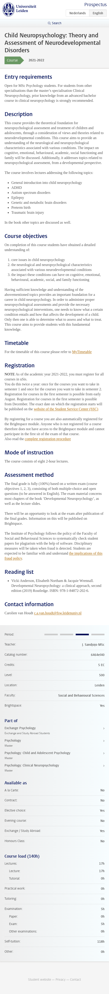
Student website (39, 979)
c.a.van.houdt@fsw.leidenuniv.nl (58, 613)
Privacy (60, 979)
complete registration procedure (48, 439)
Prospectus (95, 5)
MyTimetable (82, 352)
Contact (75, 979)
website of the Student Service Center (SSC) (66, 409)
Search (56, 23)
